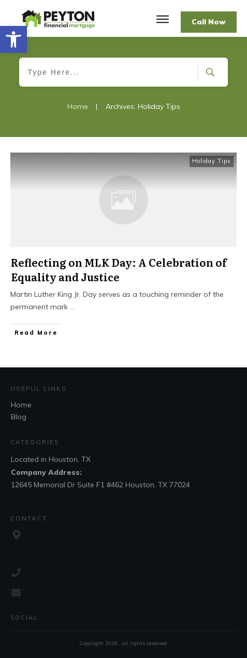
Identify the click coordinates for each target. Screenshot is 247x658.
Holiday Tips (211, 160)
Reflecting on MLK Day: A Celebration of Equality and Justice (119, 269)
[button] (13, 39)
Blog (18, 416)
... (72, 306)
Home (21, 404)
